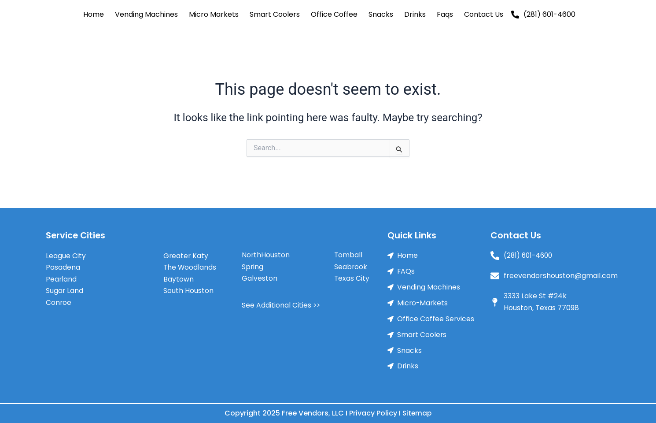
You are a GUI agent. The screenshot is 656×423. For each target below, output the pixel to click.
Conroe (59, 300)
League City (66, 254)
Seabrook (351, 265)
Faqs (445, 14)
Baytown (178, 277)
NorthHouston (266, 253)
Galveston (259, 276)
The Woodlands (190, 265)
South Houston (188, 288)
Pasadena (63, 265)
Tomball (348, 253)
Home (93, 14)
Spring (253, 265)
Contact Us (483, 14)
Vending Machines (146, 14)
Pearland (61, 277)
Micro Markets (214, 14)
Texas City (352, 276)
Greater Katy (186, 254)
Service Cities (76, 233)
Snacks (381, 14)
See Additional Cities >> (281, 303)
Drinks (415, 14)
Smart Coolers (275, 14)
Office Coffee (334, 14)
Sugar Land (65, 288)
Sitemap (417, 413)
